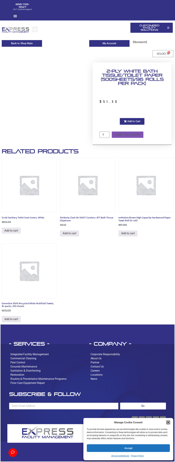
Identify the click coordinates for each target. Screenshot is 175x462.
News (94, 378)
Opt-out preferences (120, 456)
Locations (97, 374)
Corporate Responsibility (105, 354)
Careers (95, 370)
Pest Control (17, 362)
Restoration (17, 374)
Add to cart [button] (11, 230)
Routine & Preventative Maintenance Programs (38, 378)
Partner (95, 362)
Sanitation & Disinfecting (25, 370)
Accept (128, 448)
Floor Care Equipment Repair (27, 383)
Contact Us (97, 366)
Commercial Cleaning (23, 358)
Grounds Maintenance (23, 366)
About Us (96, 358)
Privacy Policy (137, 456)
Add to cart (128, 134)
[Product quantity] (104, 135)
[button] (168, 422)
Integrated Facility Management (29, 354)
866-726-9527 (22, 5)
